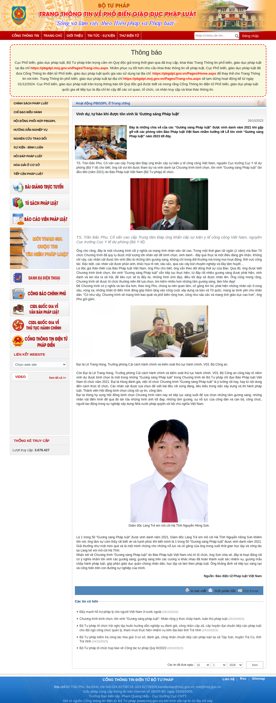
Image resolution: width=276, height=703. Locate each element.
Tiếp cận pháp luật (28, 173)
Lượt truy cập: (31, 450)
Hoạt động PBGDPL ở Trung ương (103, 103)
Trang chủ (53, 36)
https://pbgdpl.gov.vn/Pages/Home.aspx (184, 73)
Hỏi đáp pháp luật (28, 156)
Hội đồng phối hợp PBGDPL (35, 121)
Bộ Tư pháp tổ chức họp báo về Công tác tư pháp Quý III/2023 (123, 648)
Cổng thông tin (25, 36)
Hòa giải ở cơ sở (27, 165)
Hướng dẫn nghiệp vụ (30, 129)
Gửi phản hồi (225, 591)
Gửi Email (250, 591)
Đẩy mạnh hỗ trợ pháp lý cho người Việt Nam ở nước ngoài (120, 612)
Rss (243, 678)
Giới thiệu (75, 36)
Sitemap (258, 678)
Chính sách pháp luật (31, 103)
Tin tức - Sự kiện (101, 36)
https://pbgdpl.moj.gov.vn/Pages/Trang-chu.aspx (69, 68)
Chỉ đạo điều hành (28, 112)
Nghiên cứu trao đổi (30, 138)
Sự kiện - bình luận (28, 147)
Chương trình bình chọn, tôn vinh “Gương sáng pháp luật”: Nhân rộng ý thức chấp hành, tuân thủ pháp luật (153, 619)
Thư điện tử (129, 36)
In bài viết (198, 591)
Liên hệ (229, 679)
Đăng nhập (250, 36)
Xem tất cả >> (57, 377)
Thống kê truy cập (31, 441)
